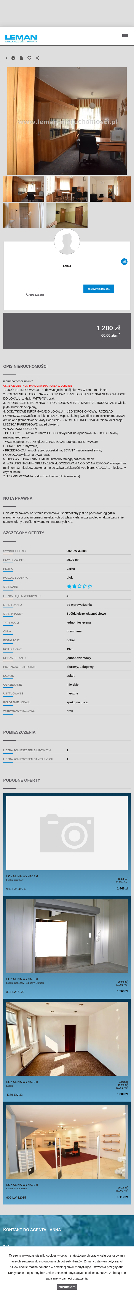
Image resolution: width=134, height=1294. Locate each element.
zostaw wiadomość (99, 289)
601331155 (35, 294)
